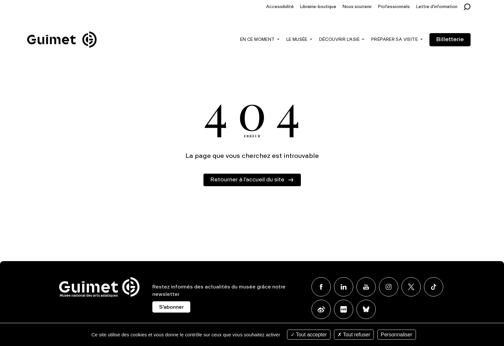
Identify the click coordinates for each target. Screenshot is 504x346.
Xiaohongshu (343, 309)
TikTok (433, 286)
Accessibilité (280, 7)
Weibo (321, 309)
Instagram (388, 286)
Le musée (297, 39)
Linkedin (343, 286)
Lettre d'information (436, 7)
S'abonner (171, 307)
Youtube (366, 286)
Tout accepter (309, 334)
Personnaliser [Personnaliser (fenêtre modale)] (396, 334)
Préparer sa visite (394, 39)
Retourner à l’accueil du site (247, 179)
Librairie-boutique (318, 7)
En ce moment (257, 39)
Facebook (321, 286)
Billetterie (450, 39)
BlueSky (366, 309)
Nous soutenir (357, 7)
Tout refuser (354, 334)
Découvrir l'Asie (339, 39)
